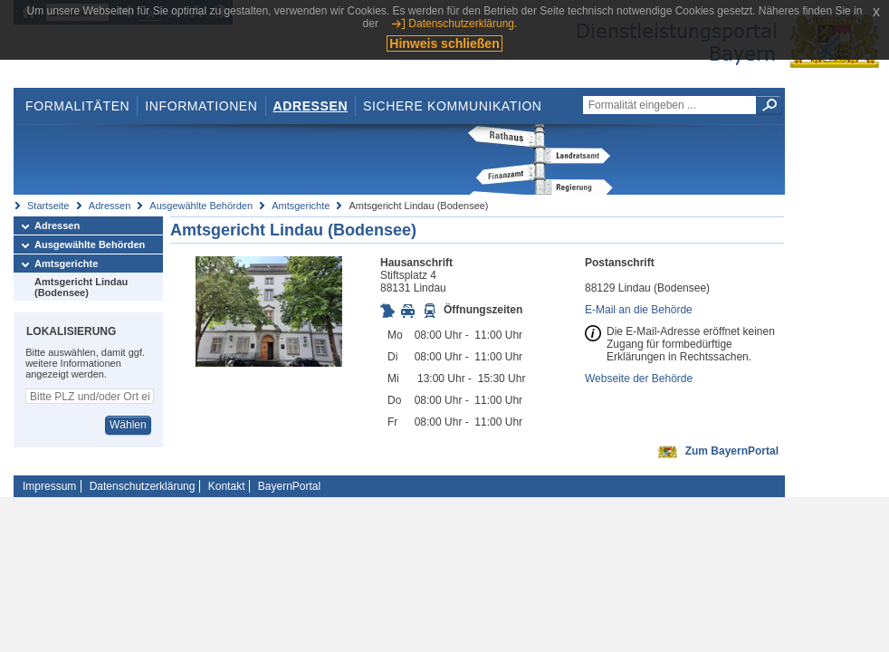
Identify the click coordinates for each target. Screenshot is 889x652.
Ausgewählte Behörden (201, 205)
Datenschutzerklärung (143, 486)
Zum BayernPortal (732, 451)
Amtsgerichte (301, 205)
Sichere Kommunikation (452, 106)
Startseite (48, 205)
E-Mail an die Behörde (639, 309)
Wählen (128, 424)
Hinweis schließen (444, 43)
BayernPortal (289, 486)
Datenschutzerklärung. (462, 23)
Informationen (201, 106)
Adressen (311, 106)
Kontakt (226, 486)
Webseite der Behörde (639, 378)
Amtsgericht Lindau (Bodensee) (81, 287)
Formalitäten (77, 106)
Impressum (49, 486)
